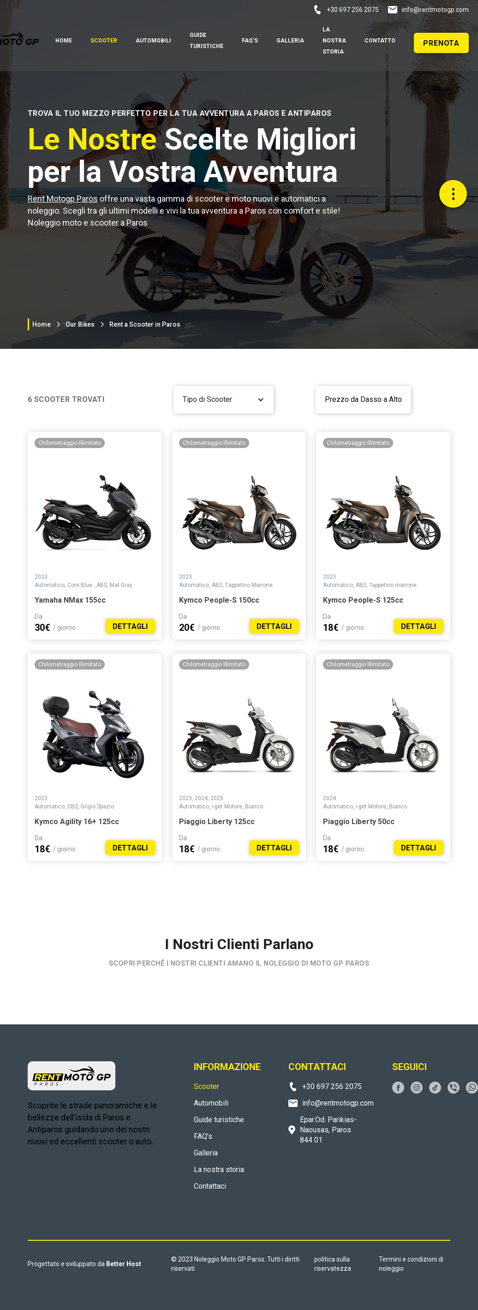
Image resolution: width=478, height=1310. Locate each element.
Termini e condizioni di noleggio (411, 1264)
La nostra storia (219, 1169)
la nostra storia (334, 40)
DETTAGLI (130, 626)
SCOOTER (103, 40)
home (63, 40)
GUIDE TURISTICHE (206, 40)
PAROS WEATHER (97, 1191)
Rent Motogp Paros (63, 198)
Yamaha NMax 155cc (70, 600)
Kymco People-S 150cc (219, 600)
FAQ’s (203, 1136)
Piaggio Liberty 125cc (217, 821)
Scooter (206, 1086)
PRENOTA (441, 43)
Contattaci (210, 1186)
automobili (153, 40)
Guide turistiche (219, 1119)
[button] (418, 40)
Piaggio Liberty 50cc (358, 821)
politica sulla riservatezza (332, 1264)
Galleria (290, 40)
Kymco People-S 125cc (363, 600)
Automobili (211, 1103)
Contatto (379, 40)
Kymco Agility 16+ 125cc (77, 821)
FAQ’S (250, 40)
